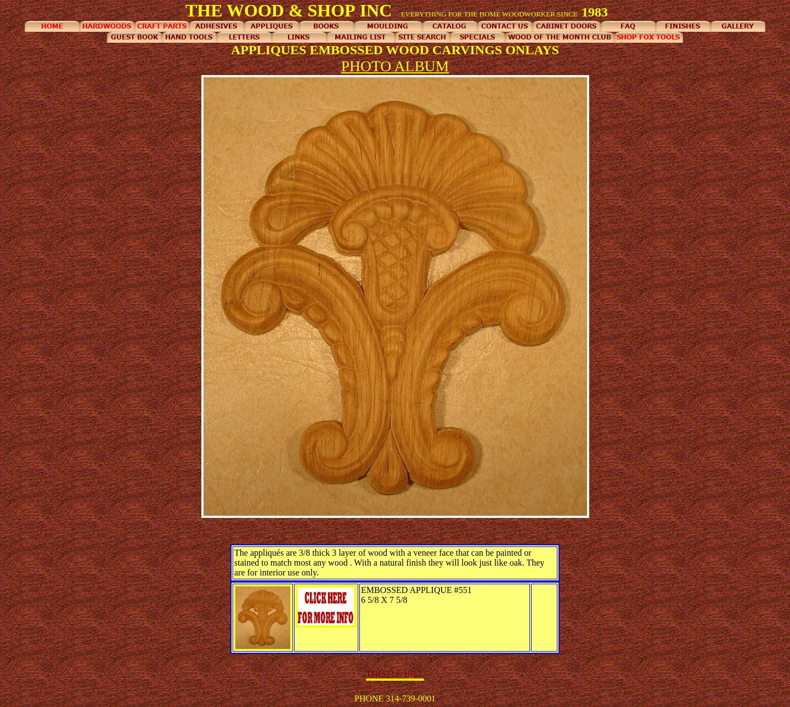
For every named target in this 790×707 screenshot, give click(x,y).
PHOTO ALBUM (395, 66)
